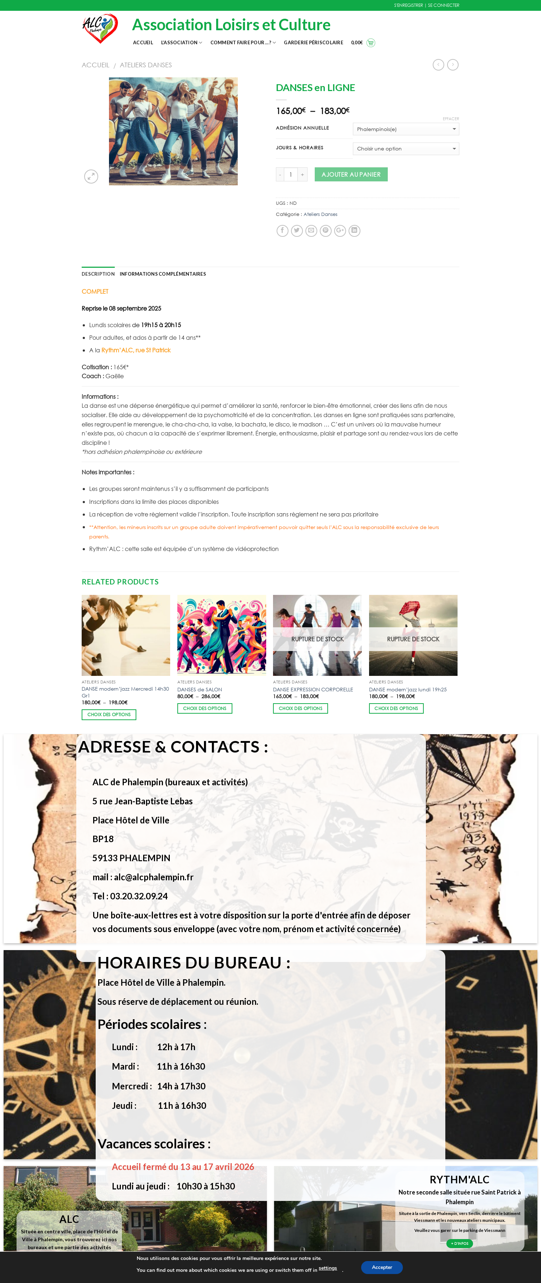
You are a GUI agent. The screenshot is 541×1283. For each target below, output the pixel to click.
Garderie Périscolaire (313, 42)
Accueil (143, 42)
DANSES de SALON (199, 689)
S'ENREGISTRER (408, 5)
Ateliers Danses (146, 64)
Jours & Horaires (299, 147)
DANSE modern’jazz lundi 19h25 (408, 689)
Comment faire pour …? (243, 42)
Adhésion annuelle (302, 128)
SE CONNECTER (443, 5)
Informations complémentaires (163, 274)
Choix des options (109, 714)
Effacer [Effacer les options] (451, 118)
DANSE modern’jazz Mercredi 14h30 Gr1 (125, 692)
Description (98, 274)
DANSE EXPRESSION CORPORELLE (313, 689)
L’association (182, 42)
